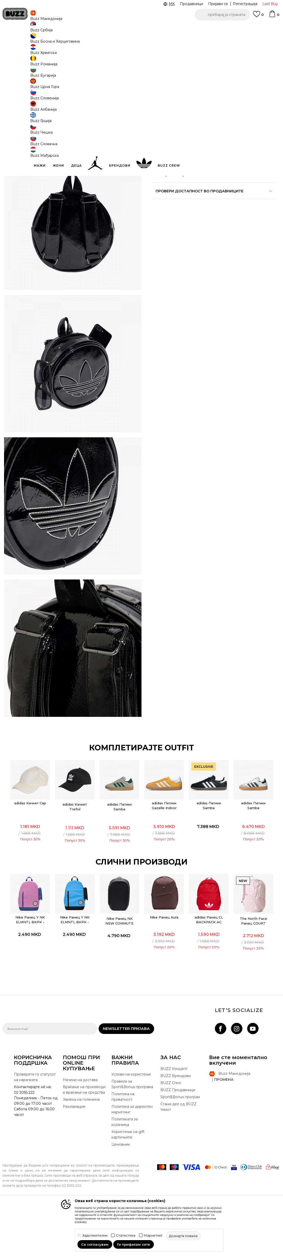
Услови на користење (131, 1131)
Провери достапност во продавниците (212, 204)
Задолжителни (94, 1235)
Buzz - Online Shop (17, 40)
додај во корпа (206, 138)
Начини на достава (80, 1137)
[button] (222, 14)
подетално (172, 177)
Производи (44, 40)
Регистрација (245, 4)
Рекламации (74, 1163)
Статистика (125, 1235)
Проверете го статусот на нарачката (35, 1134)
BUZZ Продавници (177, 1147)
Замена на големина (81, 1156)
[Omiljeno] (258, 16)
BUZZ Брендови (175, 1132)
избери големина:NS (171, 107)
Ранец (78, 40)
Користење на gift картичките (128, 1191)
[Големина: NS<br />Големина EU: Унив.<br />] (159, 115)
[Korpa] (274, 16)
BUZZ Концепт (174, 1125)
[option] (141, 28)
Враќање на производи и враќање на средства (84, 1147)
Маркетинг (153, 1235)
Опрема (63, 40)
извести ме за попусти (260, 82)
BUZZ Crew (170, 1140)
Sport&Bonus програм (180, 1154)
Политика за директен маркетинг (132, 1166)
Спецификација (212, 188)
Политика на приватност (122, 1154)
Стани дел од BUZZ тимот (178, 1164)
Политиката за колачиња (124, 1179)
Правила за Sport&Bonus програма (132, 1141)
